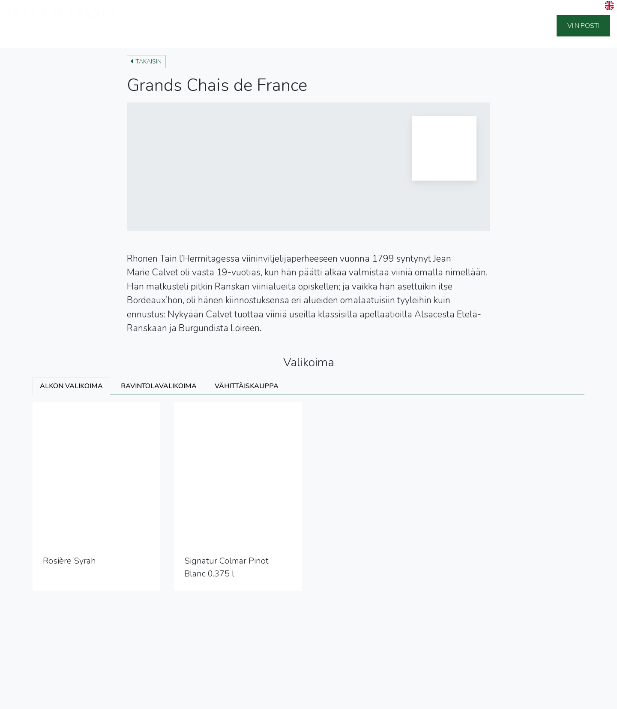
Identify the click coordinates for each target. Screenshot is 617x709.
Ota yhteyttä (440, 25)
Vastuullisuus (374, 25)
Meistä (319, 25)
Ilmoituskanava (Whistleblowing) (191, 700)
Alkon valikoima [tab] (71, 386)
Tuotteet (277, 25)
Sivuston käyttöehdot (105, 700)
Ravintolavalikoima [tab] (159, 386)
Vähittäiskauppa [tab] (247, 386)
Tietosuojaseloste (38, 700)
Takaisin (146, 61)
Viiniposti (583, 25)
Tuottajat (227, 25)
